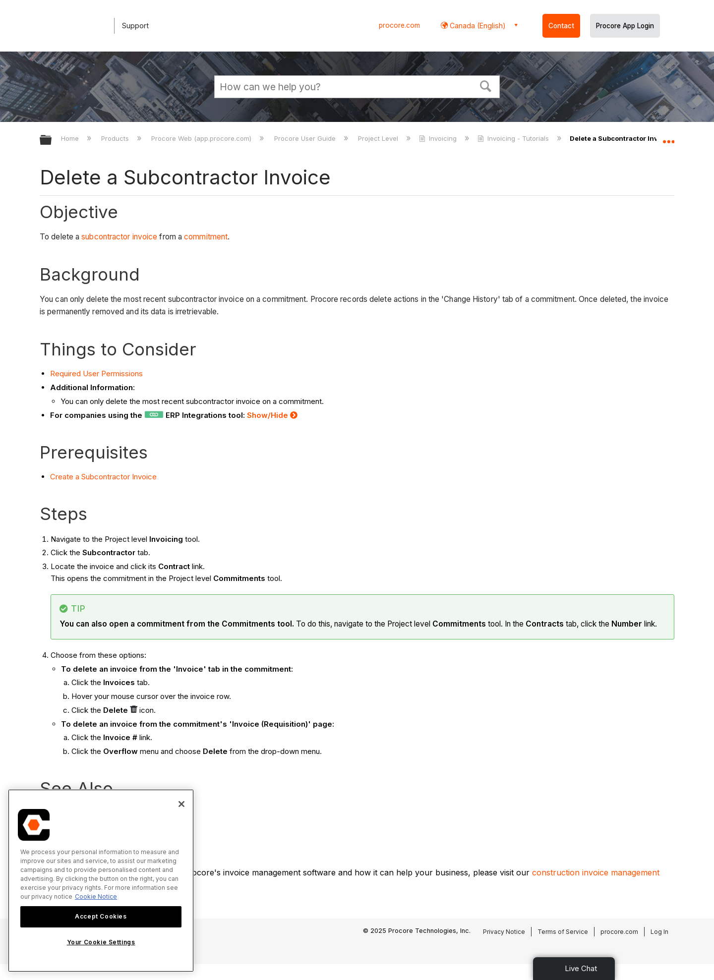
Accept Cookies (100, 916)
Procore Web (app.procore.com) (202, 138)
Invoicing (439, 138)
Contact (561, 26)
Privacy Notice (504, 931)
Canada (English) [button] (477, 25)
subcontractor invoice (119, 236)
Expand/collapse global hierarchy (52, 140)
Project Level (379, 138)
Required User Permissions (96, 373)
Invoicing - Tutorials (514, 138)
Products (116, 138)
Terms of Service (562, 931)
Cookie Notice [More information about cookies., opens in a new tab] (96, 896)
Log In (659, 931)
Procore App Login (625, 26)
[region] (101, 880)
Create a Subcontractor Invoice (103, 476)
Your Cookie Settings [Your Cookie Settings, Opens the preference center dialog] (101, 942)
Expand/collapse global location (668, 137)
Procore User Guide (306, 138)
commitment (206, 236)
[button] (486, 85)
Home (71, 138)
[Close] (181, 804)
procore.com (399, 25)
